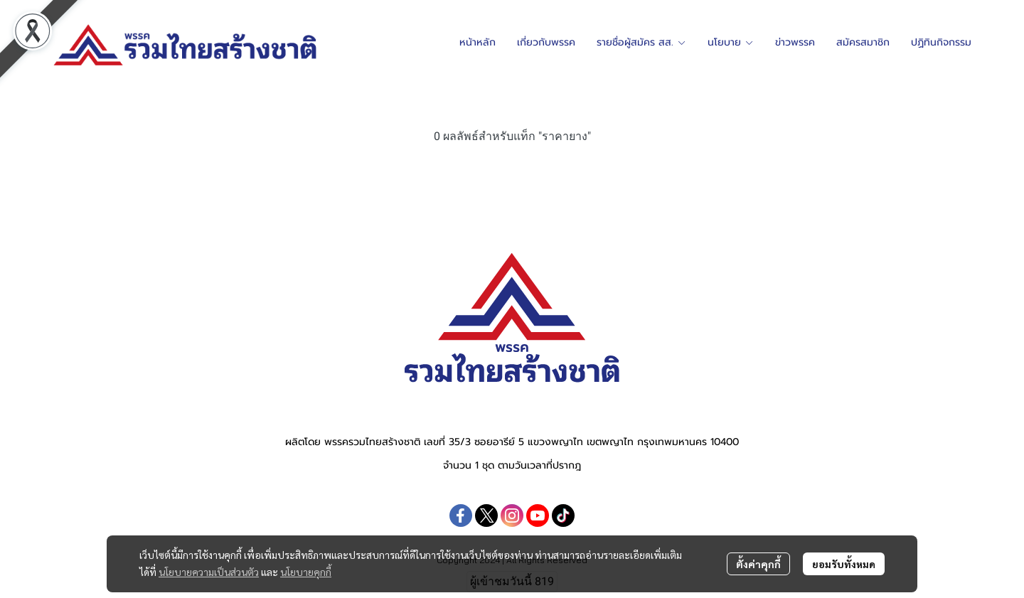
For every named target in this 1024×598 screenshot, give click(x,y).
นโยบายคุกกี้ (305, 571)
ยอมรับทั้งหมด (843, 563)
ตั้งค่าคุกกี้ (758, 563)
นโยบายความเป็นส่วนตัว (209, 571)
